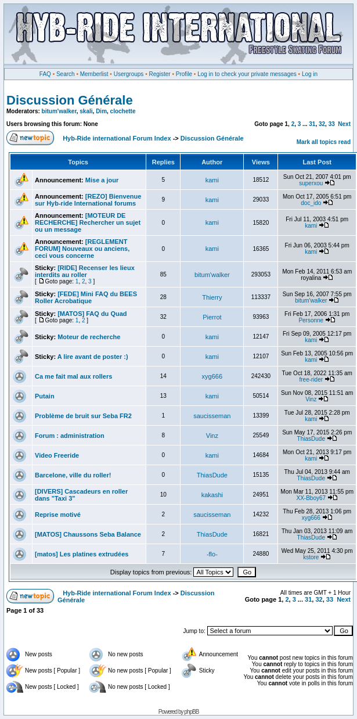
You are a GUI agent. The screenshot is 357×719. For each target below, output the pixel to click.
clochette (123, 111)
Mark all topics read (324, 142)
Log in (310, 74)
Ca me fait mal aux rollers (73, 376)
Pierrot (212, 317)
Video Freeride (57, 455)
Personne (310, 320)
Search (65, 74)
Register (159, 74)
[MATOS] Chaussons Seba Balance (88, 534)
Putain (45, 396)
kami (212, 180)
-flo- (212, 554)
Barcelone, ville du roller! (73, 475)
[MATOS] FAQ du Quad (92, 313)
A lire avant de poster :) (92, 356)
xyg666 (212, 376)
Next (344, 124)
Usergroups (129, 74)
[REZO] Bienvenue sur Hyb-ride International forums (88, 200)
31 (312, 124)
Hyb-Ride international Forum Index (117, 138)
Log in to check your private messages (247, 74)
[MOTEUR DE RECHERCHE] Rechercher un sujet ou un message (87, 222)
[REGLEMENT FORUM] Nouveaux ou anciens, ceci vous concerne (82, 248)
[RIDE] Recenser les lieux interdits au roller (85, 271)
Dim (101, 111)
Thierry (212, 297)
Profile (184, 74)
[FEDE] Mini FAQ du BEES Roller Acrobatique (86, 297)
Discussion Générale (69, 100)
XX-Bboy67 (311, 498)
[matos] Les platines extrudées (81, 554)
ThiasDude (311, 439)
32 (322, 124)
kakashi (212, 494)
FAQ (45, 74)
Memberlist (94, 74)
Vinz (310, 399)
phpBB (191, 712)
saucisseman (211, 415)
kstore (311, 557)
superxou (311, 183)
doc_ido (311, 203)
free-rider (311, 379)
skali (86, 111)
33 (332, 124)
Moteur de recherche (88, 336)
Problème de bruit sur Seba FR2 (83, 415)
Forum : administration (69, 435)
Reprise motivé (58, 514)
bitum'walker (59, 111)
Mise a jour (101, 180)
